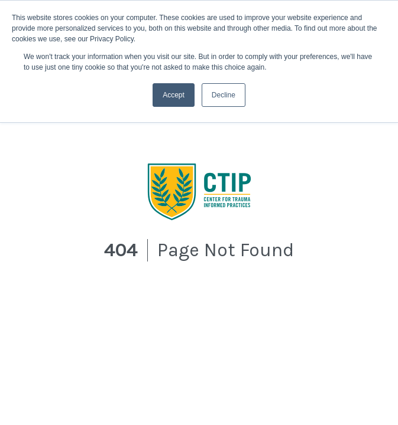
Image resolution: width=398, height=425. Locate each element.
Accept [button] (174, 95)
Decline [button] (223, 95)
